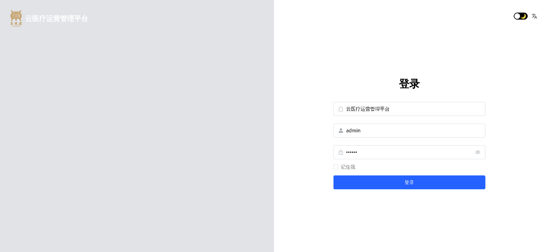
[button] (534, 16)
